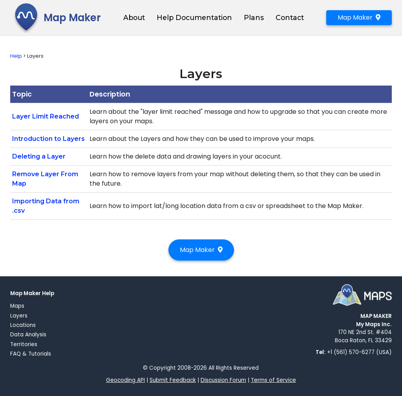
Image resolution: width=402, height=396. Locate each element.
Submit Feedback (173, 380)
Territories (23, 344)
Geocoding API (125, 380)
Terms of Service (273, 380)
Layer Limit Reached (45, 116)
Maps (17, 306)
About (134, 17)
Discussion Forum (223, 380)
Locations (23, 325)
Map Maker (55, 17)
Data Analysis (28, 334)
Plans (254, 17)
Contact (290, 17)
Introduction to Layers (48, 138)
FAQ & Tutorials (30, 354)
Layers (18, 315)
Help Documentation (194, 17)
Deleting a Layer (39, 156)
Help (16, 56)
